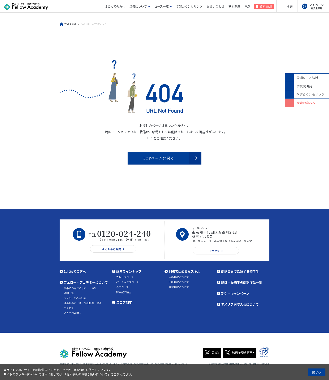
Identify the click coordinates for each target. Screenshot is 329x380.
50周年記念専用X (238, 353)
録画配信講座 (123, 293)
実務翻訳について (179, 278)
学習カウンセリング (189, 6)
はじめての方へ (114, 6)
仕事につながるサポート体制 (80, 289)
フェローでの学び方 (75, 299)
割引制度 (234, 6)
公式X (211, 353)
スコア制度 (124, 303)
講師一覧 (69, 294)
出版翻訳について (179, 283)
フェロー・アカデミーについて (86, 283)
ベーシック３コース (127, 283)
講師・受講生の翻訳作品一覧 (241, 283)
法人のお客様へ (72, 314)
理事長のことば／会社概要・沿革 (83, 304)
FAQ (247, 6)
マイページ (316, 6)
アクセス (69, 309)
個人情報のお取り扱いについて (87, 374)
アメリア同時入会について (240, 305)
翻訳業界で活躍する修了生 (240, 272)
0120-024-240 (124, 234)
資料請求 (266, 6)
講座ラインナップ (128, 272)
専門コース (122, 288)
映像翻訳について (179, 288)
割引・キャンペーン (235, 294)
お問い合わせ (215, 6)
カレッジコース (125, 278)
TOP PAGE (71, 24)
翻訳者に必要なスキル (184, 272)
